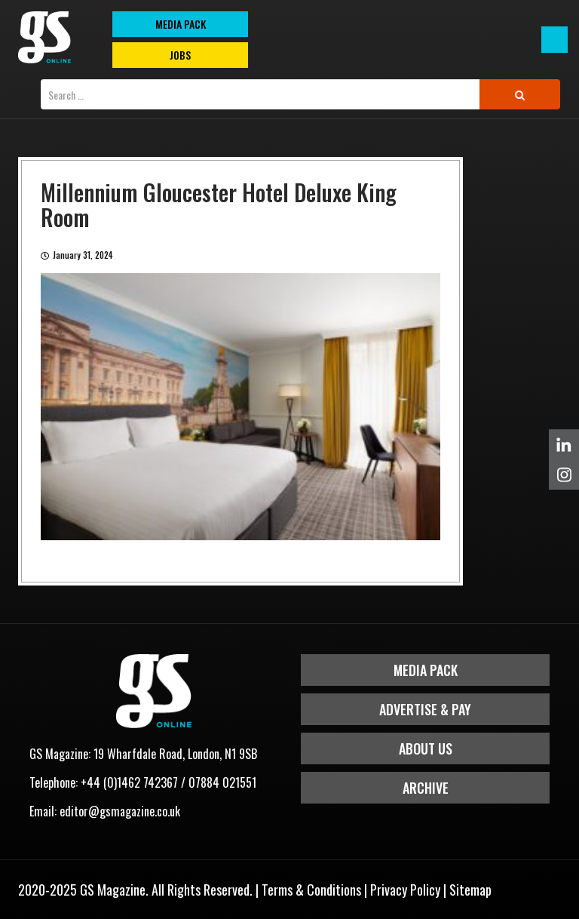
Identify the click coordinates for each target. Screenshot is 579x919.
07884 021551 (222, 782)
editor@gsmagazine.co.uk (120, 811)
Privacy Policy (405, 889)
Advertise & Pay (425, 709)
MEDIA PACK (180, 24)
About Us (425, 748)
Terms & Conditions (311, 889)
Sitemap (470, 889)
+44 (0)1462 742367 (129, 782)
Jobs (180, 55)
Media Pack (426, 670)
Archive (426, 788)
